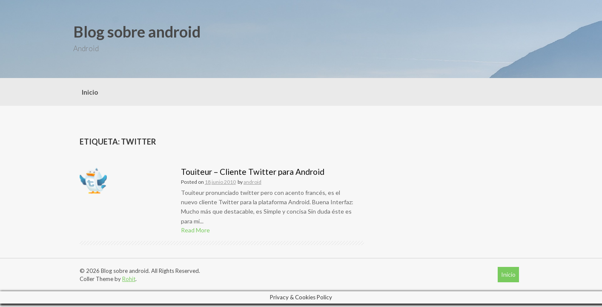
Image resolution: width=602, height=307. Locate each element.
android (252, 182)
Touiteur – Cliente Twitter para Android (252, 172)
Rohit (128, 278)
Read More (195, 230)
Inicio (90, 92)
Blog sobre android (137, 31)
